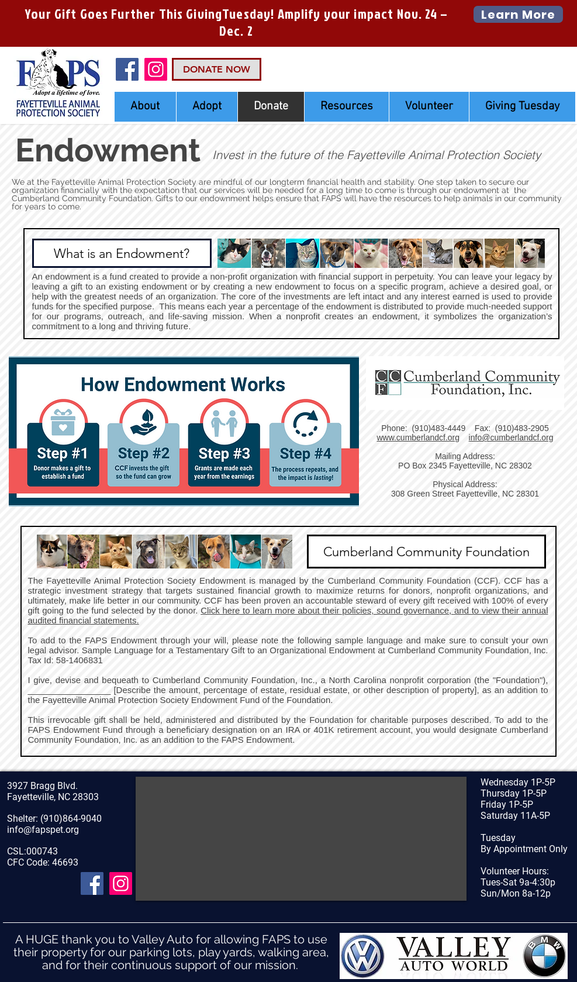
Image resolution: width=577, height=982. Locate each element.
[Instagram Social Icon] (155, 69)
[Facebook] (127, 69)
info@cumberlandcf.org (511, 437)
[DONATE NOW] (216, 69)
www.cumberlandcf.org (417, 437)
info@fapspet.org (43, 829)
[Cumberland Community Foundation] (426, 551)
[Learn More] (518, 14)
